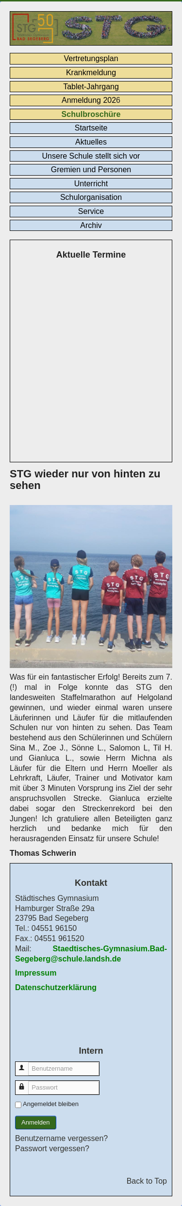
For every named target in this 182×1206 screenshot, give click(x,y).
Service (91, 211)
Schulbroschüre (91, 114)
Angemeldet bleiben (51, 1104)
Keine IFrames (91, 362)
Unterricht (91, 183)
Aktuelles (91, 142)
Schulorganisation (91, 197)
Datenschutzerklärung (56, 987)
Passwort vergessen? (52, 1148)
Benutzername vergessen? (61, 1138)
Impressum (35, 973)
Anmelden (35, 1122)
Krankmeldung (91, 72)
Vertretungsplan (91, 58)
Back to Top (147, 1181)
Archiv (90, 225)
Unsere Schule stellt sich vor (91, 156)
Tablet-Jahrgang (91, 86)
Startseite (91, 128)
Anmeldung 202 (89, 100)
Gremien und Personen (91, 169)
